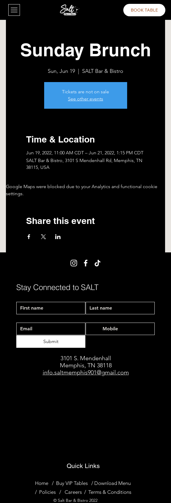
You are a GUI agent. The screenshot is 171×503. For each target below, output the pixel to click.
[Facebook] (85, 263)
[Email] (49, 329)
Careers (73, 492)
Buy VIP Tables (73, 483)
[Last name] (118, 308)
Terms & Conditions (109, 492)
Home (41, 483)
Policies (47, 492)
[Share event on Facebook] (29, 236)
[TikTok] (97, 263)
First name (26, 296)
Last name (95, 296)
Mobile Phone (100, 318)
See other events (85, 99)
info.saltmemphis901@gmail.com (86, 372)
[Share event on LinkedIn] (58, 236)
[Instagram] (73, 263)
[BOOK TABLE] (144, 10)
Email (22, 318)
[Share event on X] (43, 236)
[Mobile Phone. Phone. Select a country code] (95, 328)
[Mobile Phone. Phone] (126, 329)
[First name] (49, 308)
